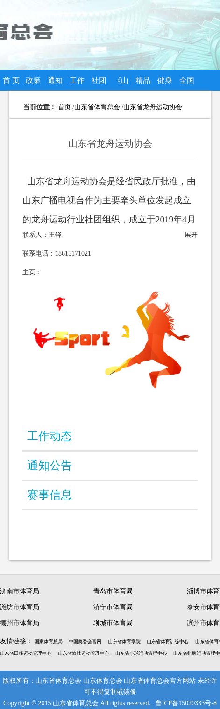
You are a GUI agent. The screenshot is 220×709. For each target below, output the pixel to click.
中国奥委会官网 (85, 641)
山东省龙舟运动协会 (152, 107)
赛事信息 (49, 495)
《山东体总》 (121, 83)
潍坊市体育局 (19, 607)
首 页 (11, 80)
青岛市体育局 (113, 591)
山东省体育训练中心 (168, 641)
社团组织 (99, 83)
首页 (64, 107)
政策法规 (33, 83)
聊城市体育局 (113, 622)
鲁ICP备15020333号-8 (186, 703)
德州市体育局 (19, 622)
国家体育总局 (49, 641)
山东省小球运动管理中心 (141, 653)
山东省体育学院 (124, 641)
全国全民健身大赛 (186, 83)
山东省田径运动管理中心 (25, 653)
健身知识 (164, 83)
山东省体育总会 (97, 107)
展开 (191, 234)
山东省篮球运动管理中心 (83, 653)
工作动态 (77, 83)
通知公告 (55, 83)
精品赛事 (142, 83)
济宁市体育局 (113, 607)
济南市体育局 (19, 591)
